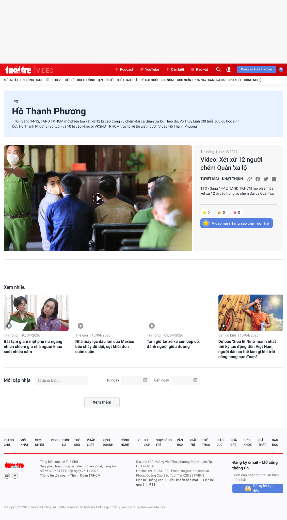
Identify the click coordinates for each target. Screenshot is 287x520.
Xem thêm (102, 402)
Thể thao (123, 80)
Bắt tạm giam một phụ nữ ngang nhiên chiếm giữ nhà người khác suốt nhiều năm (33, 346)
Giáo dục (220, 442)
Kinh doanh (108, 442)
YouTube (149, 69)
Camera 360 (217, 80)
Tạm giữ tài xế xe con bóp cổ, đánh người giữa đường (173, 344)
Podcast (124, 69)
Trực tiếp (43, 80)
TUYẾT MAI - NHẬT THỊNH (221, 179)
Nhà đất (233, 442)
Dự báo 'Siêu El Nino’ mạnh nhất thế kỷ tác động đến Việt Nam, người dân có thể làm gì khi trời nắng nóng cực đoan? (247, 349)
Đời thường (86, 80)
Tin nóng (27, 80)
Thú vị (56, 80)
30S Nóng (168, 80)
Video (55, 440)
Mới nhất (11, 80)
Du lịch (147, 442)
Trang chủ (9, 442)
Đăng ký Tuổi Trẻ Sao (256, 69)
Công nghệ (252, 80)
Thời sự (65, 442)
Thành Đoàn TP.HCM (85, 476)
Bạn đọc (275, 442)
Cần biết (174, 69)
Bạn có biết (106, 80)
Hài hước (152, 80)
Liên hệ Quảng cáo (150, 480)
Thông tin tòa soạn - (55, 476)
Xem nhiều (14, 287)
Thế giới (69, 80)
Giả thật (262, 442)
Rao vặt (199, 69)
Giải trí (138, 80)
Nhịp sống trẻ (164, 442)
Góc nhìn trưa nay (191, 80)
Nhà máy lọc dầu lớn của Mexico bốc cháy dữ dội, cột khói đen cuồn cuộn (104, 346)
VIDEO (45, 70)
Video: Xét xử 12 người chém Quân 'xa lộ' (231, 163)
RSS (152, 485)
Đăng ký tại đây (263, 488)
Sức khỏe (235, 80)
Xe (139, 440)
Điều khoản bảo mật (183, 480)
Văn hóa (180, 442)
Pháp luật (91, 442)
